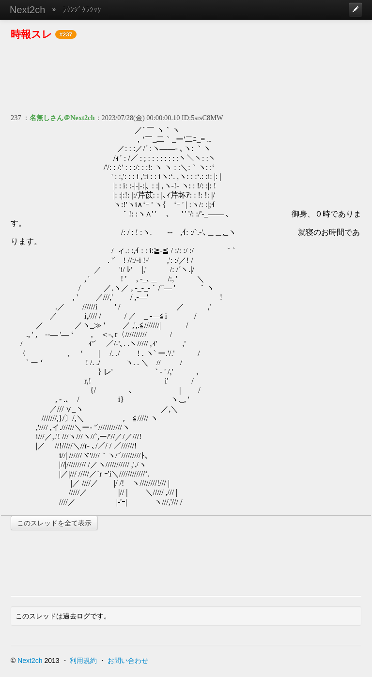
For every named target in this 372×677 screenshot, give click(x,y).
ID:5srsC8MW (202, 118)
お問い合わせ (128, 660)
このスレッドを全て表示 (54, 523)
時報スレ (31, 34)
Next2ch (27, 9)
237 (16, 118)
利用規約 (83, 660)
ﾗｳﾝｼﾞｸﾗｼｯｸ (81, 9)
